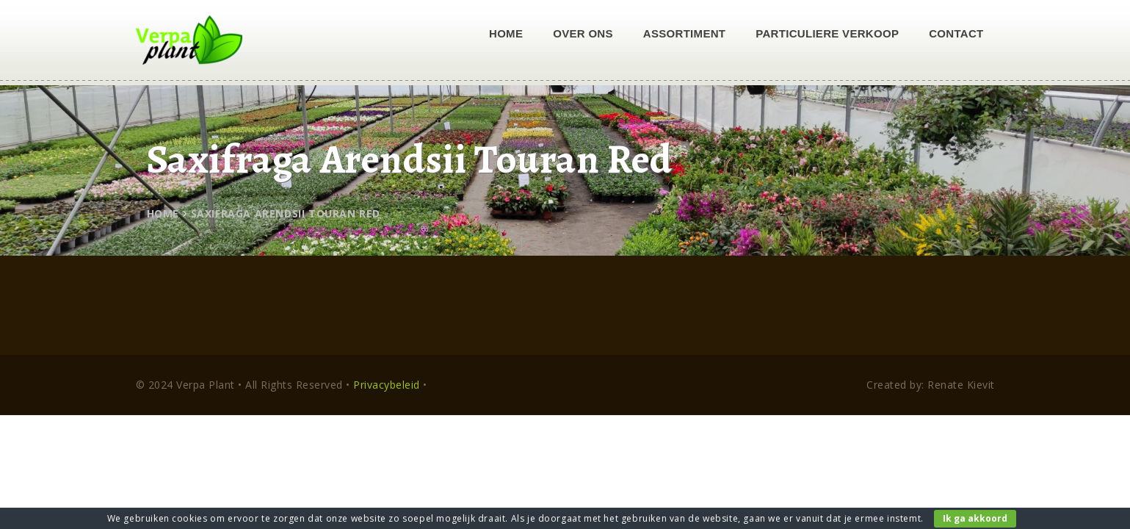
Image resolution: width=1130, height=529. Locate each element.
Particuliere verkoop (827, 33)
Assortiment (684, 33)
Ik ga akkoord (975, 518)
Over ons (583, 33)
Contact (956, 33)
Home (506, 33)
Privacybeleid (386, 385)
